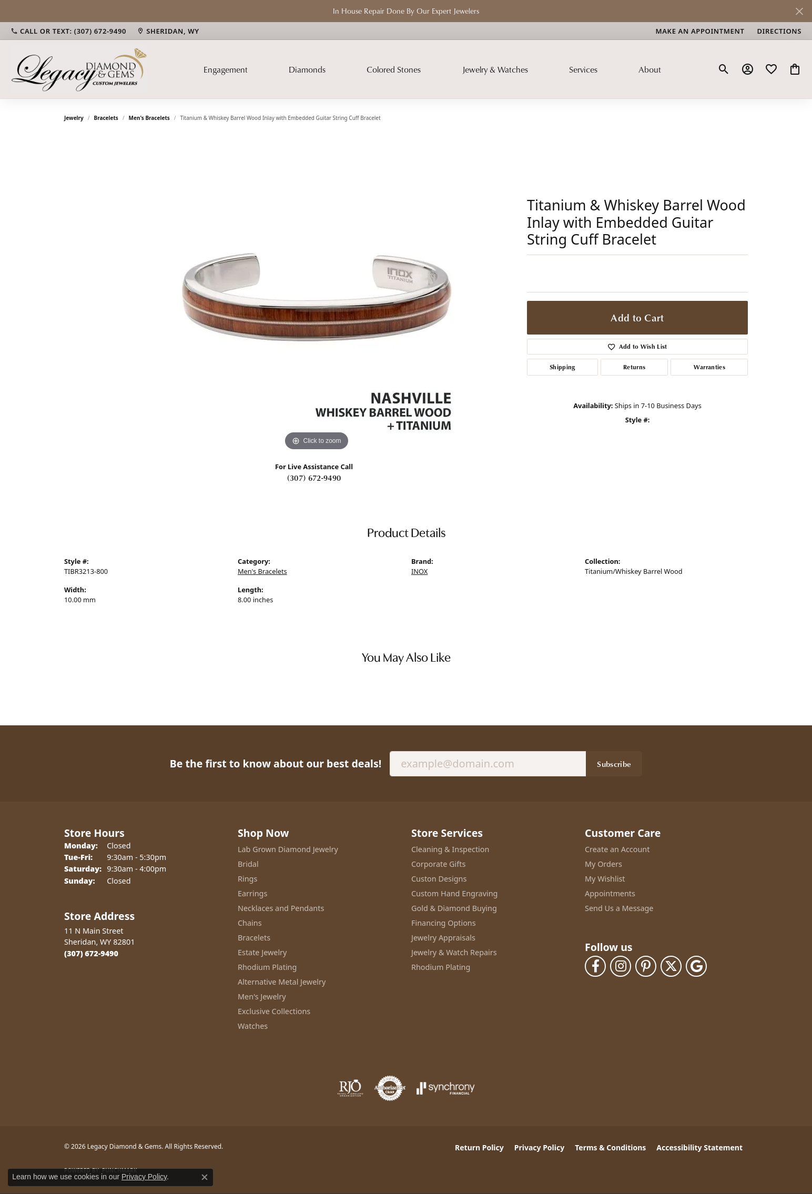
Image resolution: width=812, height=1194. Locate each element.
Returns (634, 366)
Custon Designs (438, 879)
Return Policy (479, 1147)
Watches (253, 1026)
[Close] (799, 11)
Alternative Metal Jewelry (282, 982)
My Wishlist (605, 879)
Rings (247, 879)
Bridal (248, 864)
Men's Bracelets (149, 118)
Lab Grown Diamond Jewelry (288, 849)
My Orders (603, 864)
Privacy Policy (539, 1147)
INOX (419, 571)
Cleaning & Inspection (450, 849)
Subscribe (614, 764)
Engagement (226, 69)
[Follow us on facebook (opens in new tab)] (595, 966)
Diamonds (307, 69)
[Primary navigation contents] (432, 69)
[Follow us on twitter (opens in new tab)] (671, 966)
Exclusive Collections (274, 1011)
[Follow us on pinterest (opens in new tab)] (645, 966)
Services (583, 69)
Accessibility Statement (699, 1147)
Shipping (562, 366)
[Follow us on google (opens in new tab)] (696, 966)
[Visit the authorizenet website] (390, 1088)
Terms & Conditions (610, 1147)
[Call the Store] (91, 953)
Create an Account (617, 849)
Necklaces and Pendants (281, 908)
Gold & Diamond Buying (454, 908)
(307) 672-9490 (314, 477)
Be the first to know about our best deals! (275, 763)
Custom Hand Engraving (454, 893)
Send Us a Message (619, 908)
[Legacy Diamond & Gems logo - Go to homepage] (79, 69)
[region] (316, 295)
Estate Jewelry (262, 952)
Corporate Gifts (438, 864)
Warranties (709, 366)
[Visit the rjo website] (350, 1088)
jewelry (74, 118)
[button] (723, 69)
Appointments (610, 893)
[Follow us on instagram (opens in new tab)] (620, 966)
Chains (250, 923)
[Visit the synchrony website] (446, 1088)
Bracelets (106, 118)
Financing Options (443, 923)
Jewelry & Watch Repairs (454, 952)
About (649, 69)
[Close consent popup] (204, 1177)
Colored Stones (394, 69)
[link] (68, 31)
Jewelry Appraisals (443, 938)
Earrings (252, 893)
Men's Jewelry (262, 996)
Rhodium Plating (267, 967)
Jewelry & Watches (495, 69)
